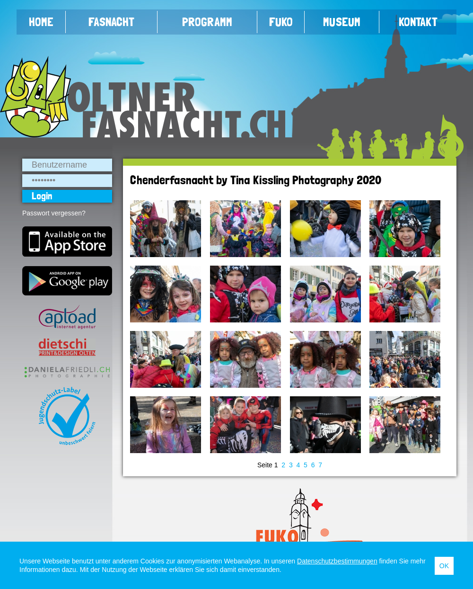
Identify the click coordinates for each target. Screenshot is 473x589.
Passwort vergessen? (54, 213)
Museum (341, 22)
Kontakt (418, 22)
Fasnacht (111, 22)
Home (41, 22)
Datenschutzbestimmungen (337, 561)
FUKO (281, 22)
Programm (207, 22)
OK (444, 566)
